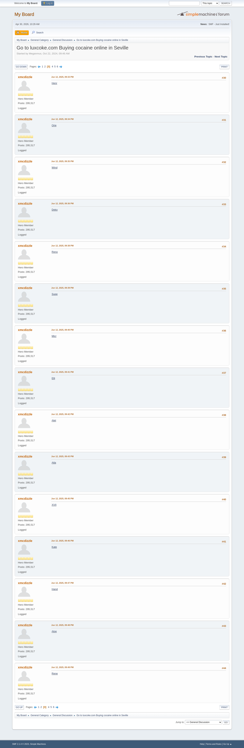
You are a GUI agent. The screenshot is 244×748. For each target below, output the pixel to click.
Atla (54, 462)
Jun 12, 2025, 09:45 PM (62, 498)
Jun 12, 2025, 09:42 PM (62, 414)
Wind (54, 167)
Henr (54, 83)
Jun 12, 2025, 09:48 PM (62, 625)
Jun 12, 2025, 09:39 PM (62, 288)
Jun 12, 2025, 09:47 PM (62, 583)
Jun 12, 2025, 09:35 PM (62, 161)
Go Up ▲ (227, 744)
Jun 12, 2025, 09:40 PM (62, 330)
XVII (54, 504)
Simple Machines (38, 744)
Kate (54, 546)
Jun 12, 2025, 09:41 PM (62, 372)
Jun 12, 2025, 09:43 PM (62, 456)
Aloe (54, 631)
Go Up (19, 707)
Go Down (21, 67)
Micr (54, 336)
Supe (55, 294)
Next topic (221, 56)
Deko (55, 209)
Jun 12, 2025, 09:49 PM (62, 667)
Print (224, 67)
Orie (54, 125)
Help (202, 744)
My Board (24, 14)
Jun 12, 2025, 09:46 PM (62, 541)
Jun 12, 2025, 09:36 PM (62, 203)
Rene (55, 673)
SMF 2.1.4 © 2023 (20, 744)
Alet (54, 420)
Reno (55, 251)
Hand (55, 589)
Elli (53, 378)
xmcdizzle (25, 77)
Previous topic (203, 56)
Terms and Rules (214, 744)
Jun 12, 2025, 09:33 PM (62, 77)
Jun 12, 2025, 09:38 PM (62, 245)
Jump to (180, 722)
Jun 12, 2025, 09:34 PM (62, 119)
